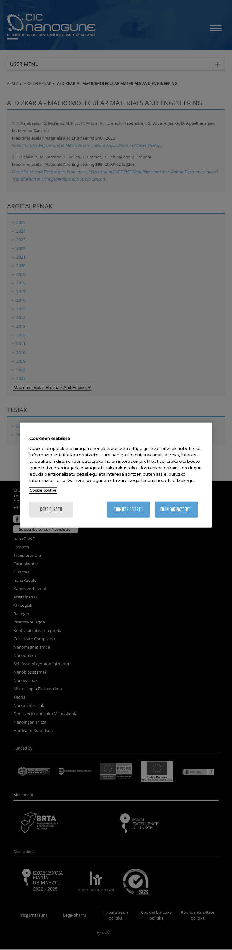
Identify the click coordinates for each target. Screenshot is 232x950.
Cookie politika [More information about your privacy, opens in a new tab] (42, 490)
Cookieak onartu (128, 509)
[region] (116, 475)
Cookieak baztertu (176, 509)
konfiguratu (51, 509)
